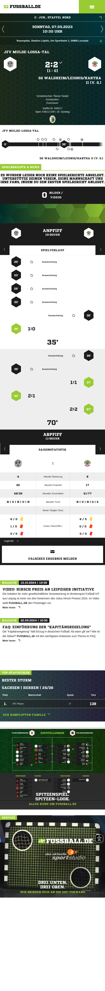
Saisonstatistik (52, 449)
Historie (5, 448)
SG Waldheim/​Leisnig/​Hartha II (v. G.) (69, 80)
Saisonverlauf (100, 448)
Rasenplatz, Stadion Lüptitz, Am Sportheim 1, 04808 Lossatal (59, 41)
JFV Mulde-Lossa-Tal (26, 52)
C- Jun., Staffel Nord (68, 18)
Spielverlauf (52, 250)
